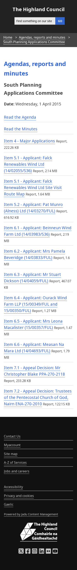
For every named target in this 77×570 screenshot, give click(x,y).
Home (7, 37)
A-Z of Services (15, 462)
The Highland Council (38, 9)
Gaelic (8, 504)
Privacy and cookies (19, 495)
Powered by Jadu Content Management (31, 514)
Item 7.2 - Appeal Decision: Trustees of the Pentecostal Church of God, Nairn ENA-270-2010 (38, 397)
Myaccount (12, 445)
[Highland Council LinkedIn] (41, 552)
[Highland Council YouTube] (55, 552)
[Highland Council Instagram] (34, 552)
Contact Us (12, 436)
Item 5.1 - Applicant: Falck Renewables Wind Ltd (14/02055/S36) (28, 164)
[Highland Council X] (21, 552)
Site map (10, 454)
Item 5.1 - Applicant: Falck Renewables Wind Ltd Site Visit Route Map (33, 187)
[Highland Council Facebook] (27, 552)
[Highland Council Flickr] (48, 552)
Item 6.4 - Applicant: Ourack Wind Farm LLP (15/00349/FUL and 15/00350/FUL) (35, 304)
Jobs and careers (16, 471)
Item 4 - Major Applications (29, 141)
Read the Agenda (20, 117)
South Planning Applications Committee (34, 42)
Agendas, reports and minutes (42, 37)
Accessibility (13, 487)
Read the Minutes (20, 129)
